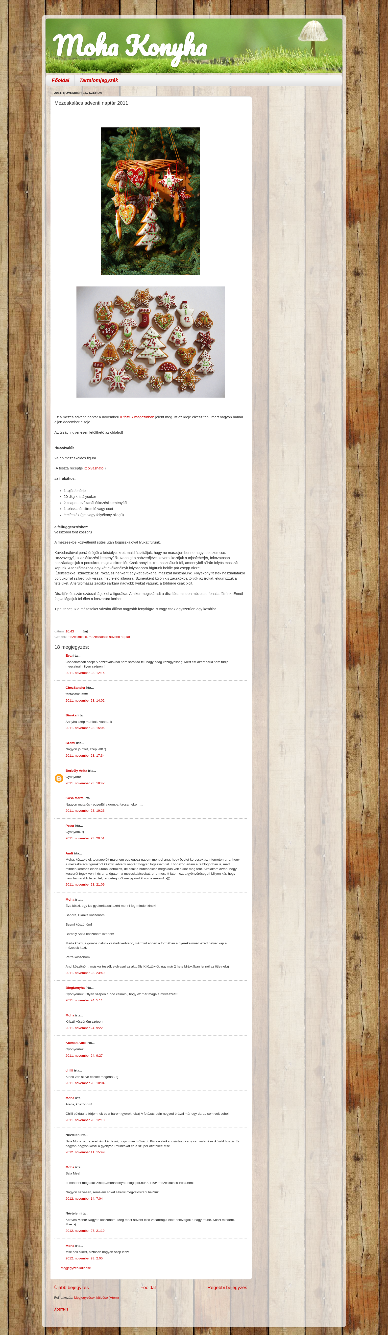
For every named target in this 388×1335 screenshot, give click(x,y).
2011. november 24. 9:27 (84, 1055)
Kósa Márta (75, 798)
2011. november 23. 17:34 (85, 755)
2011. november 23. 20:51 (85, 838)
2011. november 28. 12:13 (85, 1120)
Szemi (70, 743)
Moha (70, 899)
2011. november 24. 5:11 (84, 1000)
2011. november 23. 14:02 (85, 700)
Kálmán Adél (76, 1043)
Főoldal (60, 80)
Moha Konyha (129, 45)
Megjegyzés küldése (76, 1268)
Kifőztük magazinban (137, 417)
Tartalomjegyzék (98, 80)
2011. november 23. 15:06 (85, 728)
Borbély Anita (76, 770)
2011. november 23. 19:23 (85, 810)
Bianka (71, 715)
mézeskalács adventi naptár (109, 637)
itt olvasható (93, 468)
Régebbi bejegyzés (227, 1287)
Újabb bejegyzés (71, 1287)
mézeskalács (77, 637)
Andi (69, 853)
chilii (69, 1070)
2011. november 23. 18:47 (85, 783)
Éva (69, 655)
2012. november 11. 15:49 (85, 1152)
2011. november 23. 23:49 (85, 973)
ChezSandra (75, 687)
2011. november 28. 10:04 (85, 1083)
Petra (70, 826)
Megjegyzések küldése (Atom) (96, 1297)
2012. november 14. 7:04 (84, 1198)
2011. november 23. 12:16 (85, 673)
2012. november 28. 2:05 (84, 1258)
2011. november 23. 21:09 (85, 884)
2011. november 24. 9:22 (84, 1028)
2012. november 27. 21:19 (85, 1231)
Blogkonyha (75, 988)
